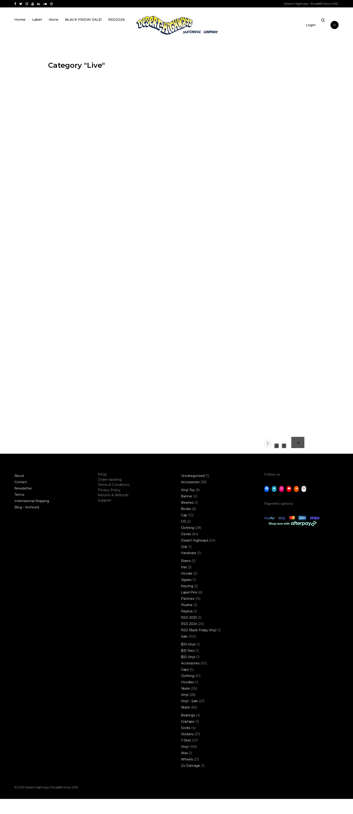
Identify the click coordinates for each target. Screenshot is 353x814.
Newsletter (23, 503)
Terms (19, 510)
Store (53, 27)
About (19, 491)
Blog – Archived (26, 522)
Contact (20, 497)
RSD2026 (116, 27)
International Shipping (31, 516)
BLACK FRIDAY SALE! (83, 27)
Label (37, 27)
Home (19, 27)
